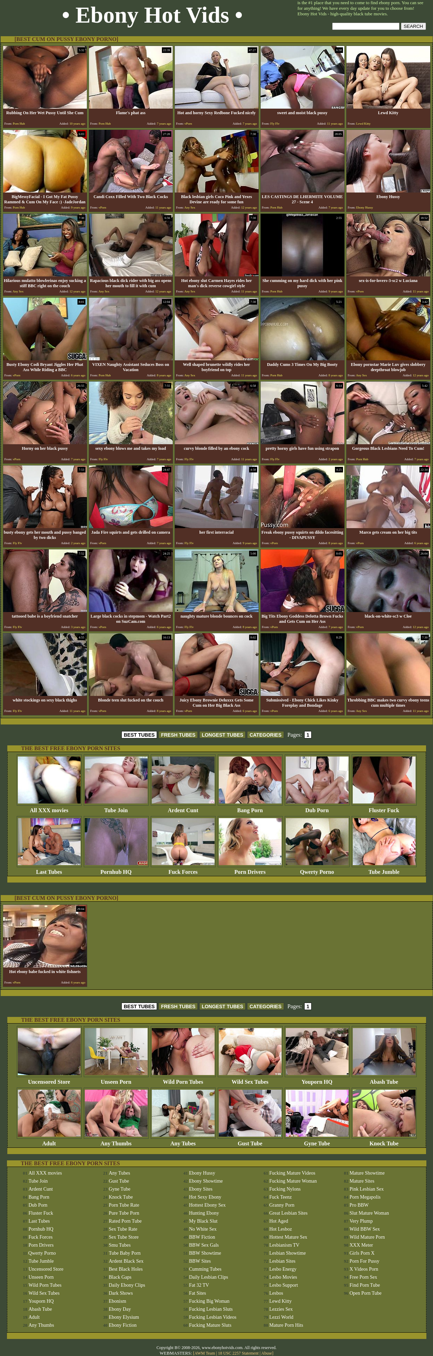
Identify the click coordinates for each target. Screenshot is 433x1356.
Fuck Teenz (280, 1197)
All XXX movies (49, 807)
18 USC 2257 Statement (238, 1353)
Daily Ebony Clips (127, 1285)
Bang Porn (250, 807)
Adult (49, 1141)
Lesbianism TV (284, 1245)
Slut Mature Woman (369, 1213)
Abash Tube (384, 1079)
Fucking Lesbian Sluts (211, 1309)
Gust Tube (250, 1141)
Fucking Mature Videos (292, 1173)
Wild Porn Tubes (183, 1079)
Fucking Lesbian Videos (213, 1317)
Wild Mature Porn (367, 1237)
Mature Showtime (367, 1173)
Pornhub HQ (116, 869)
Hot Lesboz (280, 1229)
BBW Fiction (202, 1237)
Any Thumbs (116, 1141)
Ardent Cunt (183, 807)
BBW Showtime (205, 1253)
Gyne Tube (317, 1141)
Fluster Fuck (384, 807)
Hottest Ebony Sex (207, 1205)
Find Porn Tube (365, 1285)
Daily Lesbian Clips (208, 1277)
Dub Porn (317, 807)
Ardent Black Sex (126, 1261)
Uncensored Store (49, 1079)
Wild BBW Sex (365, 1229)
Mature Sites (362, 1181)
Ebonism (117, 1301)
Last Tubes (49, 869)
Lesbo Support (283, 1285)
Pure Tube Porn (124, 1213)
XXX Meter (361, 1245)
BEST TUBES (139, 735)
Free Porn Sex (363, 1277)
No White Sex (203, 1229)
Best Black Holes (126, 1269)
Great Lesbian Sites (288, 1213)
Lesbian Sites (282, 1261)
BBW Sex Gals (204, 1245)
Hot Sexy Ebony (205, 1197)
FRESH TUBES (178, 735)
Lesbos (276, 1293)
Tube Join (116, 807)
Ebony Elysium (124, 1317)
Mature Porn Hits (286, 1325)
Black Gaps (120, 1277)
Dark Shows (121, 1293)
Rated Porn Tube (125, 1221)
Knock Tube (384, 1141)
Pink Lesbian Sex (367, 1189)
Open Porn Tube (366, 1293)
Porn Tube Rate (124, 1205)
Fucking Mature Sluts (210, 1325)
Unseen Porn (116, 1079)
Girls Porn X (362, 1253)
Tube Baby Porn (125, 1253)
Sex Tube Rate (123, 1229)
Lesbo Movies (283, 1277)
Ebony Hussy (202, 1173)
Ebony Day (120, 1309)
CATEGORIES (265, 735)
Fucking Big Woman (209, 1301)
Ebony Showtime (206, 1181)
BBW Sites (200, 1261)
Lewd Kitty (280, 1301)
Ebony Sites (200, 1189)
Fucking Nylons (285, 1189)
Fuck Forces (183, 869)
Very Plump (361, 1221)
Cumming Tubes (205, 1269)
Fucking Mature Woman (293, 1181)
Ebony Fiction (123, 1325)
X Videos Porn (364, 1269)
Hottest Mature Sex (288, 1237)
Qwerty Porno (317, 869)
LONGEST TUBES (222, 735)
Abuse (266, 1353)
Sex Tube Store (124, 1237)
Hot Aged (278, 1221)
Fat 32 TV (199, 1285)
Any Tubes (183, 1141)
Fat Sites (197, 1293)
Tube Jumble (384, 869)
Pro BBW (359, 1205)
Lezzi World (281, 1317)
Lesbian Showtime (287, 1253)
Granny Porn (281, 1205)
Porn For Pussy (365, 1261)
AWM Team (205, 1353)
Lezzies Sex (281, 1309)
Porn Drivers (250, 869)
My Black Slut (203, 1221)
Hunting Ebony (204, 1213)
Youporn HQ (317, 1079)
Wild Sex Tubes (250, 1079)
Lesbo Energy (283, 1269)
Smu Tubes (120, 1245)
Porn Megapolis (365, 1197)
